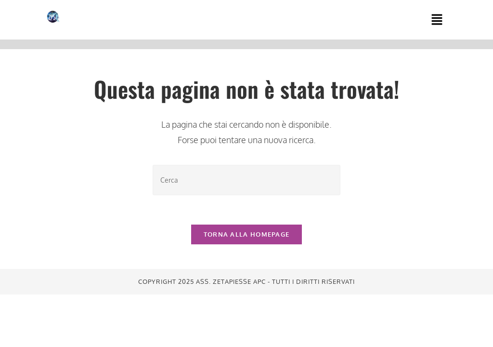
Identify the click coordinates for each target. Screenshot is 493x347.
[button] (436, 20)
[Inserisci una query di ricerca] (246, 180)
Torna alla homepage (247, 234)
